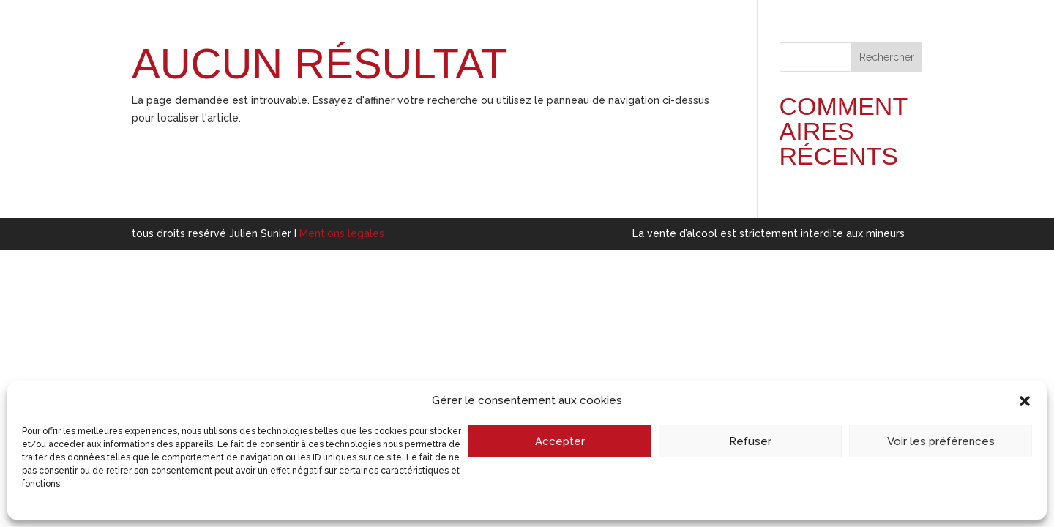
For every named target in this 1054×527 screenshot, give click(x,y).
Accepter (560, 441)
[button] (1024, 401)
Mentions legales (341, 233)
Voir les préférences (941, 441)
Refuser (750, 441)
